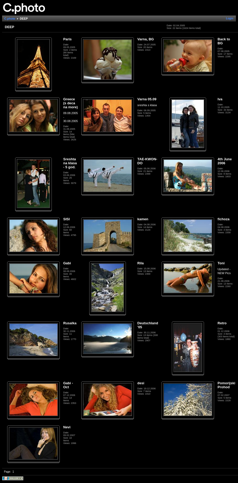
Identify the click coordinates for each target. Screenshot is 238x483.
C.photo (9, 18)
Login (229, 18)
